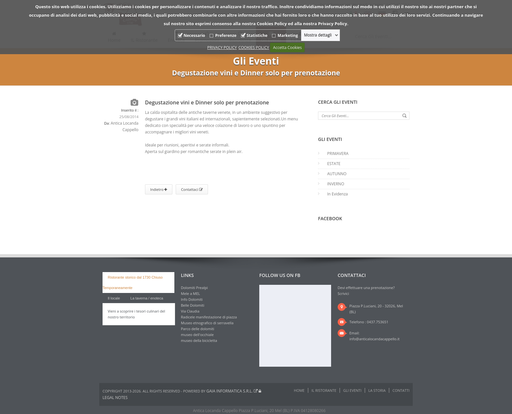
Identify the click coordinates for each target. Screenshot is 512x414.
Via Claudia (190, 311)
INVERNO (335, 184)
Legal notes (115, 397)
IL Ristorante (324, 390)
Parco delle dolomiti (197, 328)
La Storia (377, 390)
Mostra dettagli (318, 35)
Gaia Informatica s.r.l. (232, 391)
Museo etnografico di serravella (207, 322)
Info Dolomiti (192, 299)
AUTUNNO (336, 173)
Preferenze (225, 35)
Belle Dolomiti (192, 305)
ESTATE (334, 163)
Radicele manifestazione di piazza (209, 316)
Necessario (194, 35)
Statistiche (257, 35)
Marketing (288, 35)
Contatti (400, 390)
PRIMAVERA (337, 153)
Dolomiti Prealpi (194, 287)
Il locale (114, 298)
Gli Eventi (352, 390)
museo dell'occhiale (197, 334)
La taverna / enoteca (146, 298)
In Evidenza (337, 194)
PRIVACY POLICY (222, 47)
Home (299, 390)
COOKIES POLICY (253, 47)
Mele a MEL (190, 293)
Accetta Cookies (287, 47)
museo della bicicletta (199, 340)
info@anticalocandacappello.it (374, 338)
